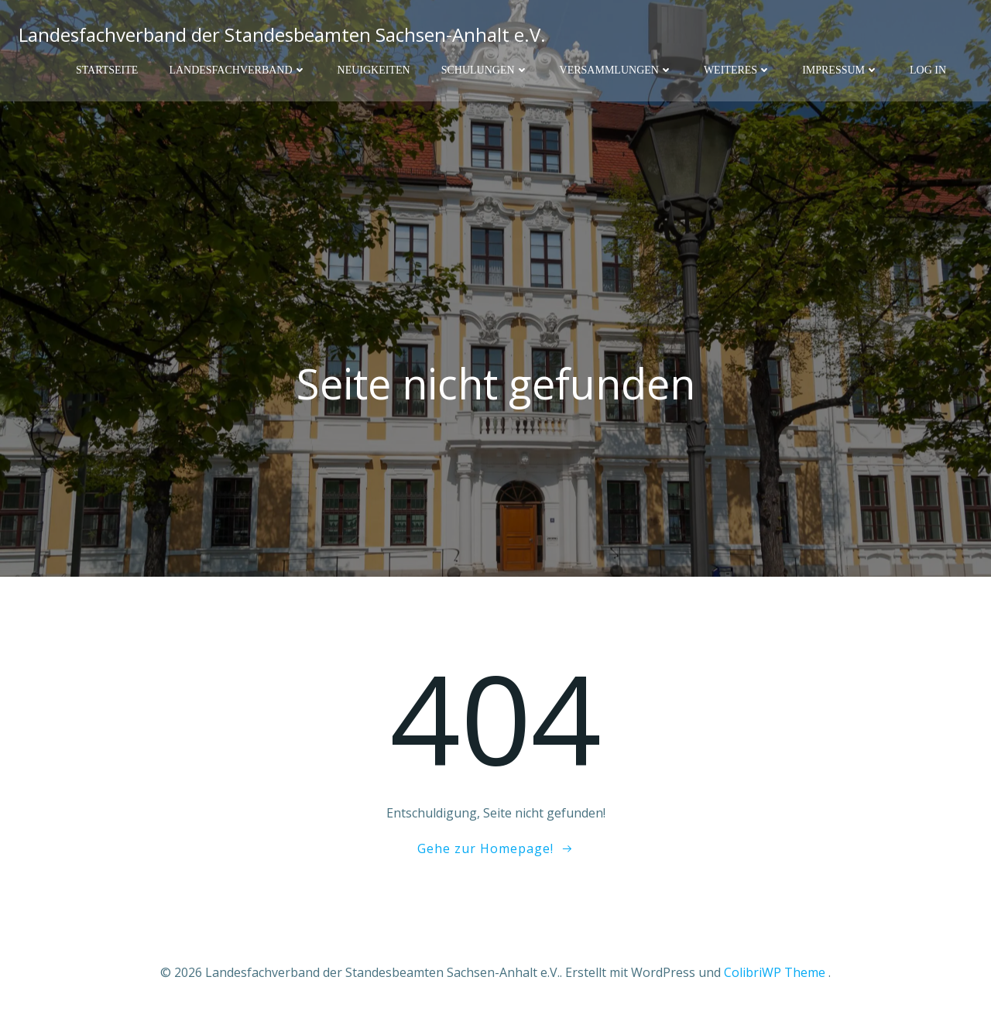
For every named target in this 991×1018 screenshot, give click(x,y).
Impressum (840, 70)
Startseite (107, 70)
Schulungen (485, 70)
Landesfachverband (237, 70)
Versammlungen (616, 70)
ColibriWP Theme (774, 972)
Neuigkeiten (374, 70)
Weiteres (737, 70)
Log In (928, 70)
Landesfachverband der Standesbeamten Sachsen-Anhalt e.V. (282, 34)
